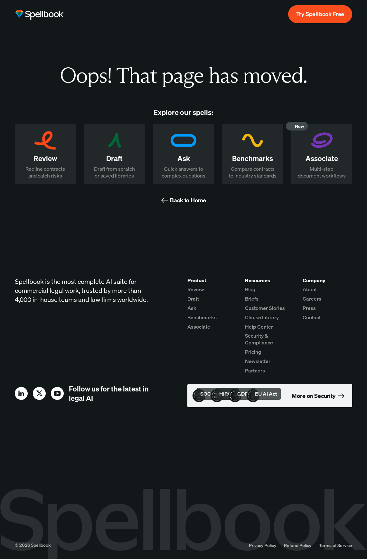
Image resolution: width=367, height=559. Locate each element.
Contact (312, 317)
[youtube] (57, 393)
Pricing (253, 352)
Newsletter (257, 361)
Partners (255, 370)
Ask (191, 308)
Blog (250, 289)
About (310, 289)
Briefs (252, 298)
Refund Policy (297, 545)
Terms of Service (335, 545)
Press (309, 308)
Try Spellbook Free (320, 14)
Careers (312, 298)
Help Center (259, 327)
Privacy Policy (262, 545)
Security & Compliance (259, 339)
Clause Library (262, 317)
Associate (198, 327)
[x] (39, 393)
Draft (193, 298)
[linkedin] (21, 393)
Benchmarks (202, 317)
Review (195, 289)
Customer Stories (265, 308)
